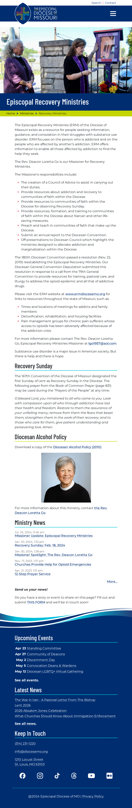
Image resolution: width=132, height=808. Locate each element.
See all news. (25, 724)
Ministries (27, 113)
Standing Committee (44, 648)
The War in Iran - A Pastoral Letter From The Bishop (55, 700)
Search (96, 3)
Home (10, 113)
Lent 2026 (23, 705)
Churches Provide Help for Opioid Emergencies (53, 564)
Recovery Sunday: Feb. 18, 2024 (40, 545)
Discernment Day (41, 660)
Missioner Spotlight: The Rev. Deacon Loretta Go (53, 555)
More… (112, 581)
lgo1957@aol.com (102, 343)
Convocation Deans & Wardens (51, 666)
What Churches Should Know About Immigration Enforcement (65, 716)
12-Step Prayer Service (33, 574)
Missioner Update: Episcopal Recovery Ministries (54, 536)
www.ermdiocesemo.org (85, 294)
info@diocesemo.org (31, 751)
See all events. (27, 680)
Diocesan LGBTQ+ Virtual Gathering (55, 671)
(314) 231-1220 (25, 743)
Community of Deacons (46, 654)
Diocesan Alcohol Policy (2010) (77, 447)
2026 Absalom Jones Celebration (41, 711)
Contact (110, 3)
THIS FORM (36, 602)
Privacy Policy (93, 796)
